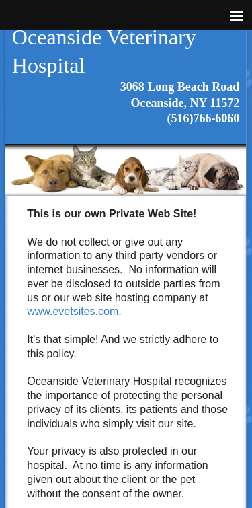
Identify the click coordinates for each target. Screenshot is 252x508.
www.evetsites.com (72, 311)
